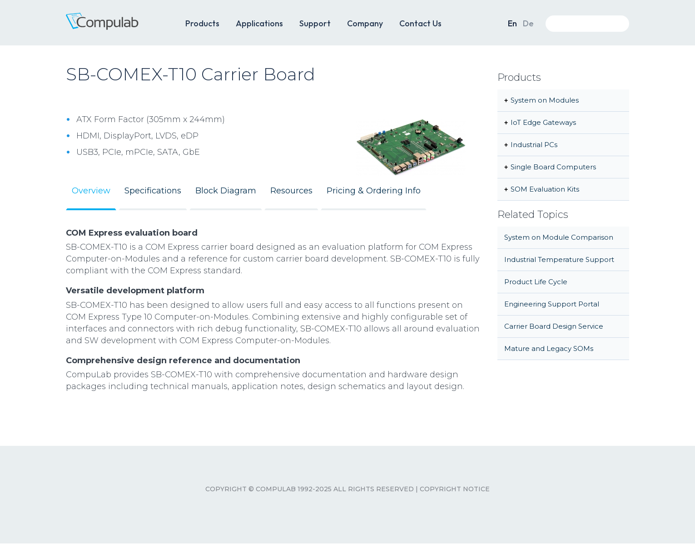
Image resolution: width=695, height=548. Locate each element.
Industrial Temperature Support (559, 259)
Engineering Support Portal (551, 304)
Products (202, 23)
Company (365, 23)
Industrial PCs (534, 144)
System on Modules (545, 100)
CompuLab (116, 26)
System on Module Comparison (558, 237)
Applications (259, 23)
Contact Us (420, 23)
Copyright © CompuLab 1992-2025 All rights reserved (309, 489)
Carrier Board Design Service (553, 326)
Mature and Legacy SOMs (548, 348)
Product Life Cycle (535, 281)
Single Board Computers (553, 167)
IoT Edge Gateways (543, 122)
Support (315, 23)
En (512, 23)
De (528, 23)
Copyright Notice (455, 489)
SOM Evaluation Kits (545, 189)
